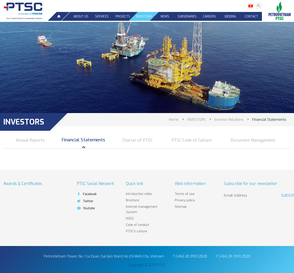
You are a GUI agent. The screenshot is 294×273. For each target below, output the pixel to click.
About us (80, 16)
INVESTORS (144, 16)
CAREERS (209, 16)
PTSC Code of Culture (192, 140)
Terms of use (184, 194)
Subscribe (286, 195)
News (165, 16)
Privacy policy (185, 200)
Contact (251, 16)
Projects (122, 16)
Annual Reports (30, 140)
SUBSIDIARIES (187, 16)
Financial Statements (83, 140)
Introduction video (139, 194)
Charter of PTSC (137, 140)
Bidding (230, 16)
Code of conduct (137, 225)
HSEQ (130, 218)
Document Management (253, 140)
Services (102, 16)
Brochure (132, 200)
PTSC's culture (136, 231)
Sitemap (181, 207)
